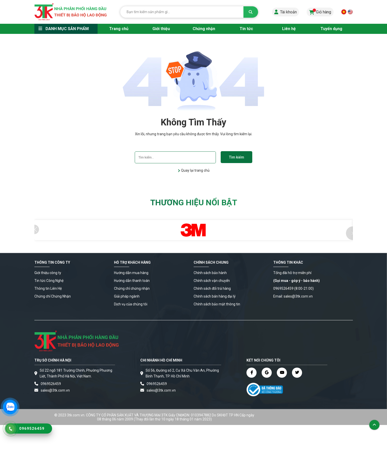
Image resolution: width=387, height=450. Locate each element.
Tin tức (246, 28)
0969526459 (51, 384)
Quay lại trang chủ (195, 170)
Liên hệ (289, 28)
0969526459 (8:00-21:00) (293, 288)
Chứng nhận (204, 28)
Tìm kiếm (236, 157)
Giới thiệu (161, 28)
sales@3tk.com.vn (55, 390)
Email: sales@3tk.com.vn (293, 296)
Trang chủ (118, 28)
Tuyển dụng (331, 28)
